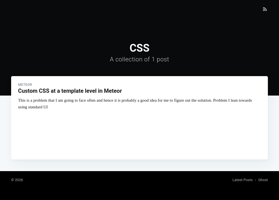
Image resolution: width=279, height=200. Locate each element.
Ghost (263, 180)
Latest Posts (243, 180)
